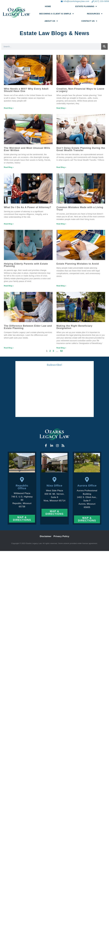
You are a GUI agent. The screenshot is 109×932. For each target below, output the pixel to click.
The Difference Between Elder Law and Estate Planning (28, 327)
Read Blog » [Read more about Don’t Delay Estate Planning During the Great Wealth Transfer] (61, 167)
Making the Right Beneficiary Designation (74, 327)
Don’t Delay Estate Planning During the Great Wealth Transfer (81, 149)
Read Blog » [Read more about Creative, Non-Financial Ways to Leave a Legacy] (61, 108)
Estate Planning (86, 6)
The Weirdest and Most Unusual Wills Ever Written (27, 149)
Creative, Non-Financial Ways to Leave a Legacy (80, 89)
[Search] (104, 46)
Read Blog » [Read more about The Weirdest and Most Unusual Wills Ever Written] (9, 167)
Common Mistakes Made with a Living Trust (80, 208)
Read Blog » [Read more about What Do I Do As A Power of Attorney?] (9, 224)
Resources (94, 13)
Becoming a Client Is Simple (56, 13)
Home (48, 6)
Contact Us (89, 21)
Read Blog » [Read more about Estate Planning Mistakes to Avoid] (61, 286)
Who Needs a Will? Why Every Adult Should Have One (26, 89)
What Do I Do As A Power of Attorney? (27, 207)
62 (61, 351)
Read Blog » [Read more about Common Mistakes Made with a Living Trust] (61, 224)
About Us (51, 21)
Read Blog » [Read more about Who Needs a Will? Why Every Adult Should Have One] (9, 108)
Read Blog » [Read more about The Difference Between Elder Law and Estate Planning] (9, 348)
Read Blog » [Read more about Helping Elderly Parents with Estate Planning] (9, 286)
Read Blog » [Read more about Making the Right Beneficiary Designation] (61, 348)
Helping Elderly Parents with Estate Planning (26, 264)
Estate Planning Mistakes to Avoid (78, 263)
